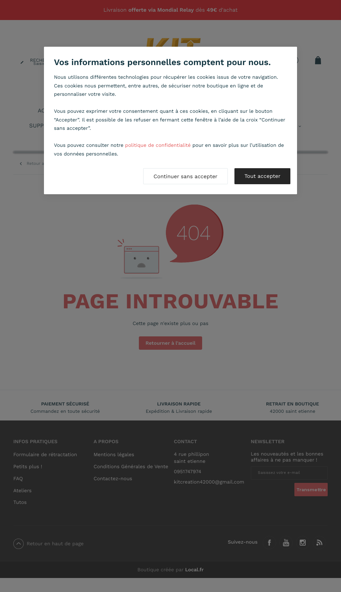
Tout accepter (262, 176)
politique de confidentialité (158, 145)
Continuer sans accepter (185, 176)
